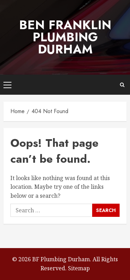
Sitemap (79, 268)
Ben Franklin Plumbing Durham (65, 37)
